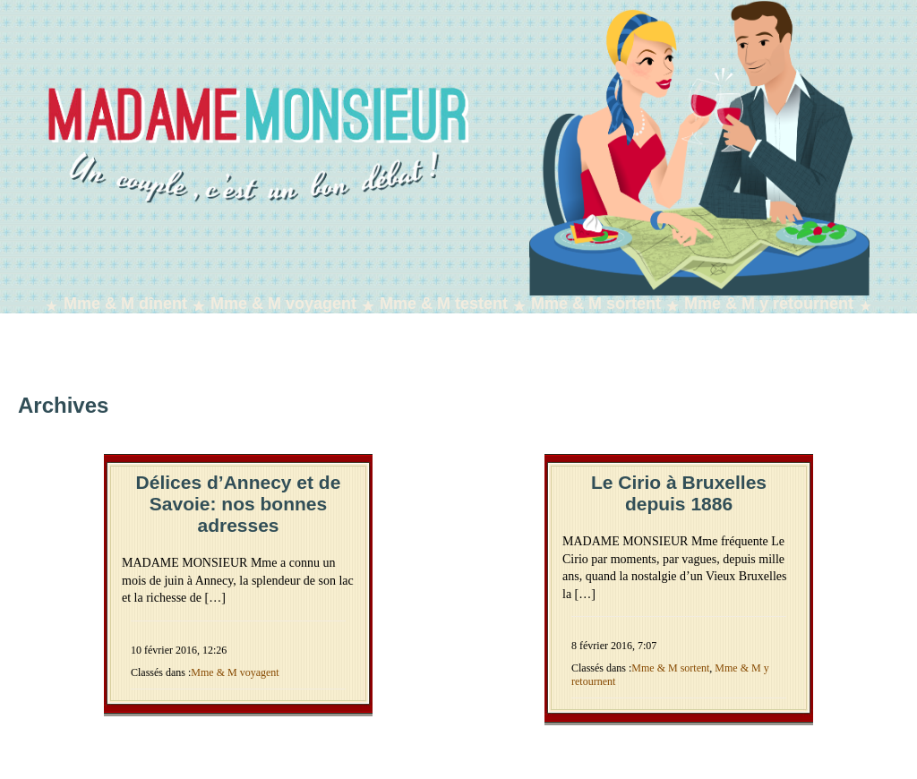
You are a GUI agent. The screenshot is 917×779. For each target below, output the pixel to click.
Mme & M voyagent (283, 303)
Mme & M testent (444, 303)
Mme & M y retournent (768, 303)
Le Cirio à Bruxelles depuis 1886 (679, 493)
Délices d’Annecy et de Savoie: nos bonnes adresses (238, 503)
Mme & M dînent (125, 303)
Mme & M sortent (596, 303)
